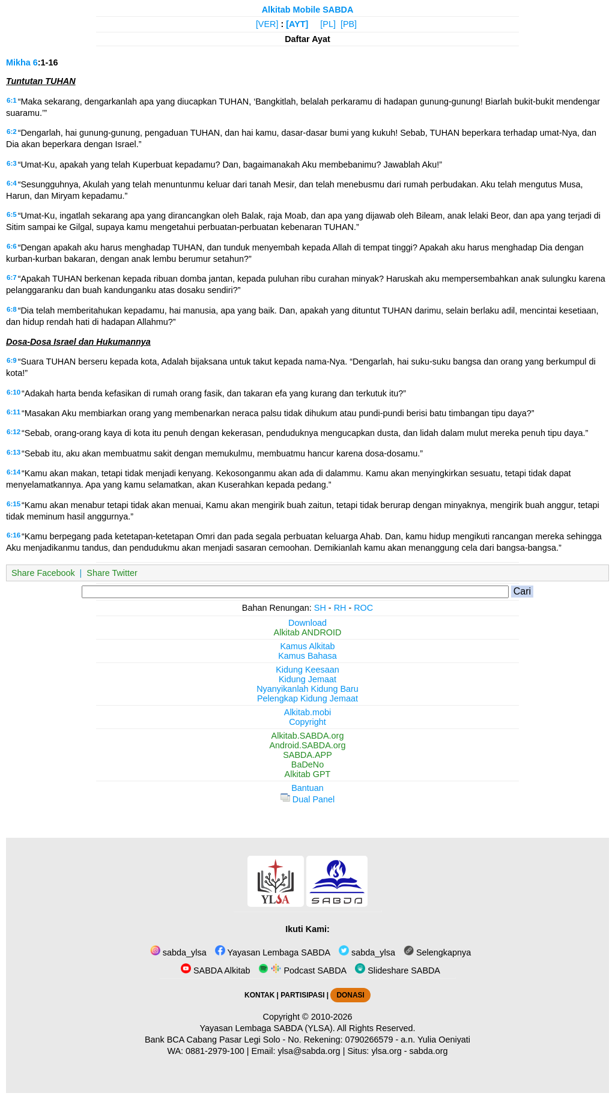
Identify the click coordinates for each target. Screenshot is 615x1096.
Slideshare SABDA (397, 970)
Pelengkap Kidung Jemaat (307, 698)
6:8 (12, 309)
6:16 (13, 535)
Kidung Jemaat (307, 679)
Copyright (307, 722)
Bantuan (307, 788)
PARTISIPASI (302, 995)
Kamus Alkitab (307, 646)
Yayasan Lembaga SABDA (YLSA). (267, 1028)
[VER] (267, 24)
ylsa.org (386, 1051)
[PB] (349, 24)
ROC (363, 608)
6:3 (12, 163)
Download (307, 623)
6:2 (12, 131)
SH (320, 608)
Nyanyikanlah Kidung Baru (307, 689)
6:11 (13, 412)
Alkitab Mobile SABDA (308, 9)
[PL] (328, 24)
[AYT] (297, 24)
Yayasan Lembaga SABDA (272, 952)
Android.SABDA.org (307, 745)
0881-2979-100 (215, 1051)
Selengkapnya (437, 952)
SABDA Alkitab (215, 970)
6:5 (12, 214)
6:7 (12, 277)
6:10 (13, 392)
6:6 (12, 246)
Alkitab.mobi (307, 712)
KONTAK (259, 995)
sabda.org (429, 1051)
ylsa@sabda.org (308, 1051)
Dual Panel (307, 799)
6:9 (12, 360)
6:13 (13, 452)
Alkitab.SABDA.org (307, 735)
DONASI (350, 995)
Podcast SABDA (302, 970)
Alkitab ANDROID (308, 632)
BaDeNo (307, 764)
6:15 (13, 503)
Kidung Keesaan (307, 669)
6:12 (13, 431)
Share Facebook (43, 573)
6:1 (12, 100)
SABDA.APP (307, 755)
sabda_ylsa (178, 952)
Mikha (18, 62)
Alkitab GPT (308, 774)
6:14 (13, 472)
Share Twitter (112, 573)
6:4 (12, 183)
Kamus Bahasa (307, 656)
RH (340, 608)
